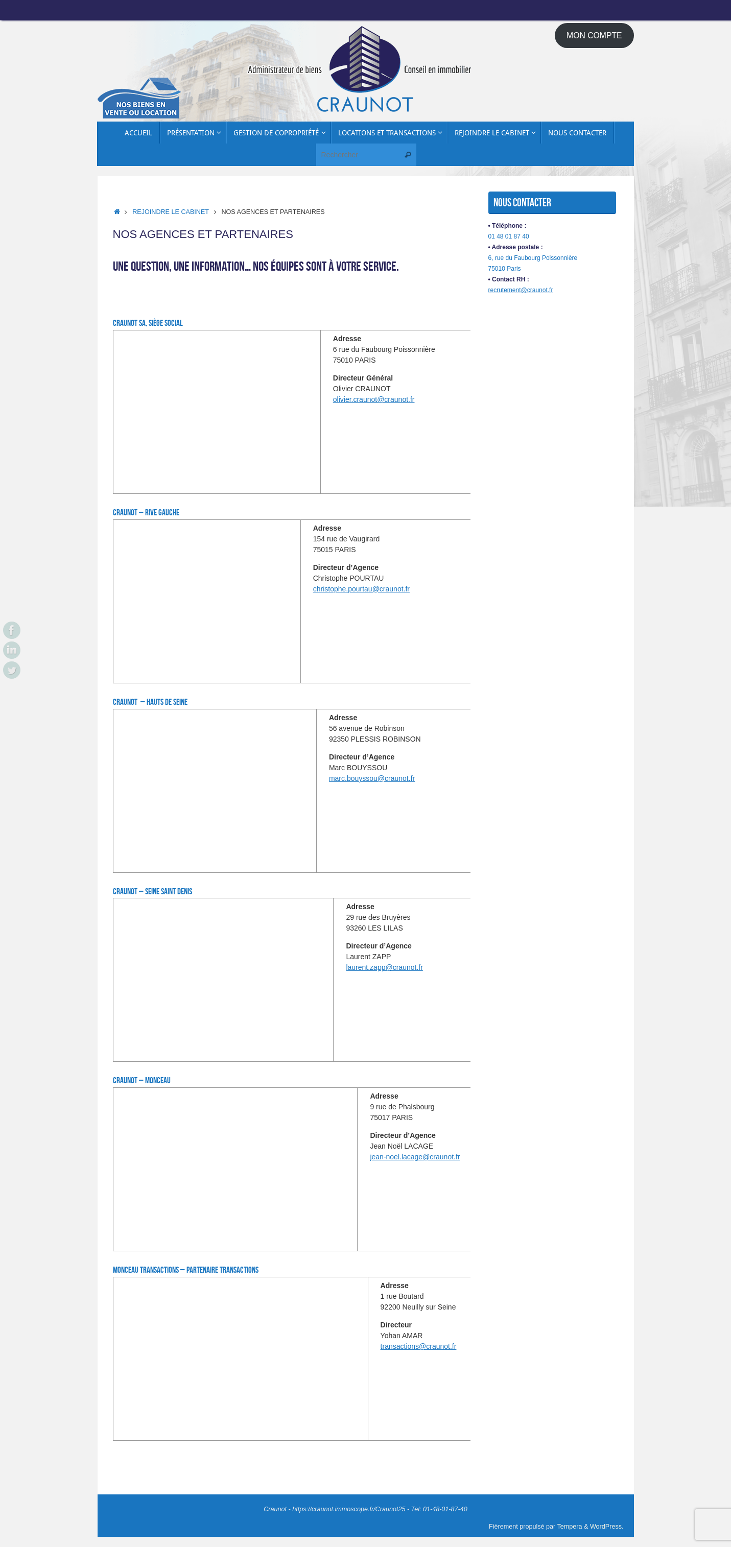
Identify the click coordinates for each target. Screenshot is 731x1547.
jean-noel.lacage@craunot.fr (415, 1157)
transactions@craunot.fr (419, 1346)
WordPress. (607, 1526)
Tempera (569, 1526)
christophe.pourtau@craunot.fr (361, 589)
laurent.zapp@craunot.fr (384, 967)
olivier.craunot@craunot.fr (374, 399)
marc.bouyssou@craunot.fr (372, 778)
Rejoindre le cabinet (170, 212)
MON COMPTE (594, 35)
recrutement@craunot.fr (520, 290)
